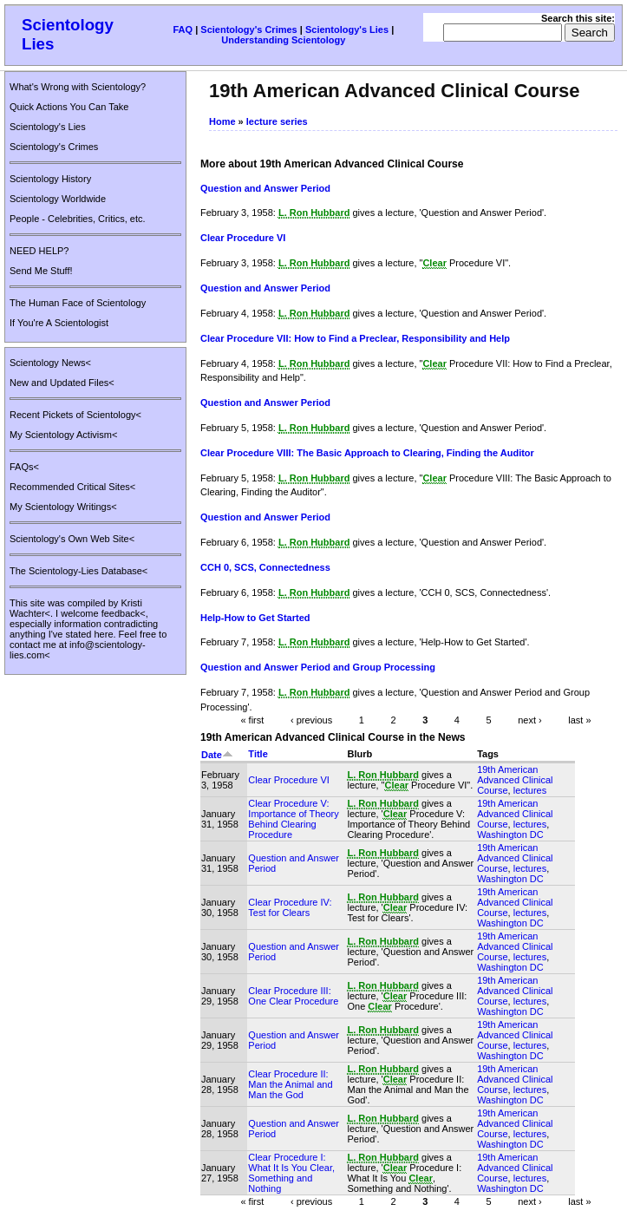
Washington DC (510, 834)
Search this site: (578, 18)
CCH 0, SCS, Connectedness (265, 567)
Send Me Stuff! (41, 270)
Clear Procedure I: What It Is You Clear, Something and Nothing (291, 1173)
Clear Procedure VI (242, 237)
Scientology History (50, 178)
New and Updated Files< (62, 382)
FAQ (183, 29)
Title (257, 754)
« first (252, 719)
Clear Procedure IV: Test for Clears (289, 907)
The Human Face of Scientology (78, 303)
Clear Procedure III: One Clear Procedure (293, 995)
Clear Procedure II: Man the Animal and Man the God (290, 1084)
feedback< (123, 613)
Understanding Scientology (283, 40)
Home (222, 121)
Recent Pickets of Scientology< (75, 414)
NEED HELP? (39, 250)
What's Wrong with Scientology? (78, 87)
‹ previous (311, 719)
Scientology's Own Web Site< (72, 538)
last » (579, 719)
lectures (530, 790)
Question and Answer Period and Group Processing (317, 667)
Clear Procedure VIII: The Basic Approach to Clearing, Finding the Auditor (367, 453)
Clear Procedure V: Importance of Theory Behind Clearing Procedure (293, 819)
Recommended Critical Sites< (72, 486)
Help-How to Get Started (255, 617)
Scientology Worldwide (58, 198)
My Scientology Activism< (63, 434)
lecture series (277, 121)
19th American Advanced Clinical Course (514, 779)
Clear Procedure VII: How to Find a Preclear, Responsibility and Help (355, 338)
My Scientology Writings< (63, 506)
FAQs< (24, 466)
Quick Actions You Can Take (69, 106)
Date (217, 754)
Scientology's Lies (347, 29)
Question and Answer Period (265, 188)
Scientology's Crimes (248, 29)
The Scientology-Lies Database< (78, 571)
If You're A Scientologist (59, 322)
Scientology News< (50, 362)
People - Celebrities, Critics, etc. (78, 218)
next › (530, 719)
